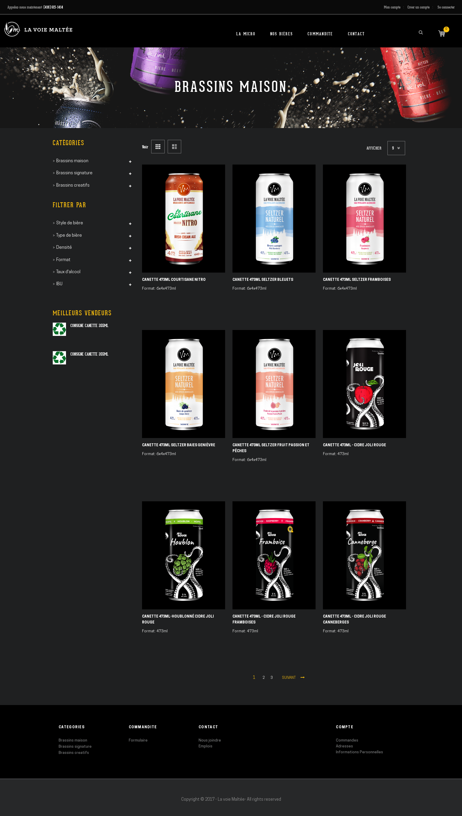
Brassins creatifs (74, 753)
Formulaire (138, 740)
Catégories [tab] (68, 143)
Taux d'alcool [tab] (68, 272)
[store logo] (38, 29)
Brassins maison (73, 740)
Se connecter (446, 7)
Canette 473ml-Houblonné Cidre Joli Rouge (178, 619)
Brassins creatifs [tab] (73, 185)
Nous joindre (210, 740)
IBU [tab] (59, 284)
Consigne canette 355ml (89, 325)
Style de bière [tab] (69, 223)
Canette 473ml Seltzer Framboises (357, 280)
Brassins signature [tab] (74, 173)
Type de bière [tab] (69, 235)
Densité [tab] (64, 248)
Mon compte (392, 7)
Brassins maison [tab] (72, 161)
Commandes (347, 740)
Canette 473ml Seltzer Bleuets (262, 280)
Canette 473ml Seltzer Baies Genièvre (178, 445)
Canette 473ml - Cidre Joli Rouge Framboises (264, 619)
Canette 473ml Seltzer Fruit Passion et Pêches (270, 448)
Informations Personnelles (359, 752)
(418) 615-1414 (53, 7)
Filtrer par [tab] (69, 205)
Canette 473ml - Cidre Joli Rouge (354, 445)
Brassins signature (75, 747)
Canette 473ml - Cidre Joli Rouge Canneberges (354, 619)
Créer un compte (418, 7)
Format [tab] (63, 260)
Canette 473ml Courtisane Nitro (174, 280)
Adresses (344, 746)
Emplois (205, 746)
